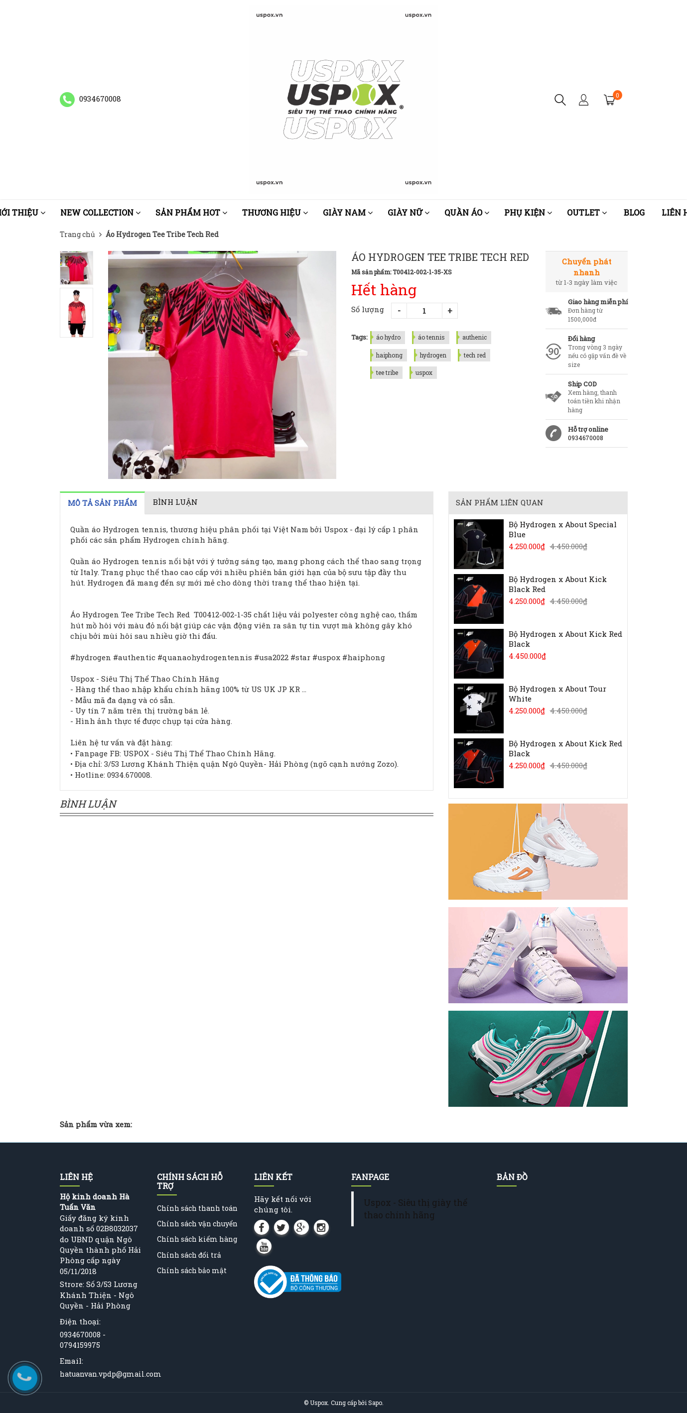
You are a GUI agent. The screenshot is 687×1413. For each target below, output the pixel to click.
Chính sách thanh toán (197, 1208)
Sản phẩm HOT (191, 212)
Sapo (375, 1403)
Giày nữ (408, 212)
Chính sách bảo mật (192, 1270)
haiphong (389, 355)
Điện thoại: (80, 1321)
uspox (423, 372)
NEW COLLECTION (100, 212)
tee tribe (387, 372)
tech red (475, 355)
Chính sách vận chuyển (197, 1223)
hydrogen (433, 355)
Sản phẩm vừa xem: (96, 1124)
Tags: (359, 337)
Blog (634, 212)
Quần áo (466, 212)
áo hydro (388, 337)
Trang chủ (77, 234)
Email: (71, 1361)
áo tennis (431, 337)
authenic (474, 337)
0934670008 (585, 438)
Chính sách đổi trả (189, 1255)
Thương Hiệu (275, 212)
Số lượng (367, 309)
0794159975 (80, 1345)
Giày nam (348, 212)
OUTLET (587, 212)
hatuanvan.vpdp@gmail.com (110, 1374)
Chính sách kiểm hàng (197, 1239)
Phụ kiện (528, 212)
